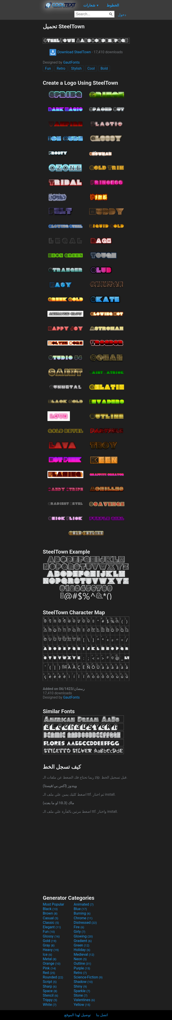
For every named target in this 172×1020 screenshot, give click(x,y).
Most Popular (53, 904)
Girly (79, 931)
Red (49, 973)
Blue (80, 909)
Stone (80, 995)
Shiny (80, 986)
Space (50, 991)
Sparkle (82, 991)
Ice (47, 954)
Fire (79, 927)
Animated (84, 904)
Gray (48, 945)
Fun (48, 68)
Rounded (53, 977)
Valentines (84, 1000)
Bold (104, 68)
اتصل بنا (102, 1015)
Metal (49, 959)
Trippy (50, 1000)
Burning (82, 913)
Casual (50, 918)
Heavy (51, 950)
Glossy (51, 936)
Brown (50, 913)
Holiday (82, 950)
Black (50, 909)
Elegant (52, 927)
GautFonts (71, 62)
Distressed (85, 922)
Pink (49, 968)
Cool (91, 68)
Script (50, 982)
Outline (82, 963)
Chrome (83, 918)
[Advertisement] (21, 90)
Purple (82, 968)
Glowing (83, 936)
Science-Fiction (88, 977)
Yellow (82, 1004)
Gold (49, 941)
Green (81, 945)
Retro (61, 68)
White (49, 1004)
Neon (80, 959)
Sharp (50, 986)
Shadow (83, 982)
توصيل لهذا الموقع (77, 1015)
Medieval (84, 954)
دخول (122, 15)
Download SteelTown (70, 52)
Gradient (83, 941)
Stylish (76, 68)
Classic (51, 922)
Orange (51, 963)
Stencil (50, 995)
